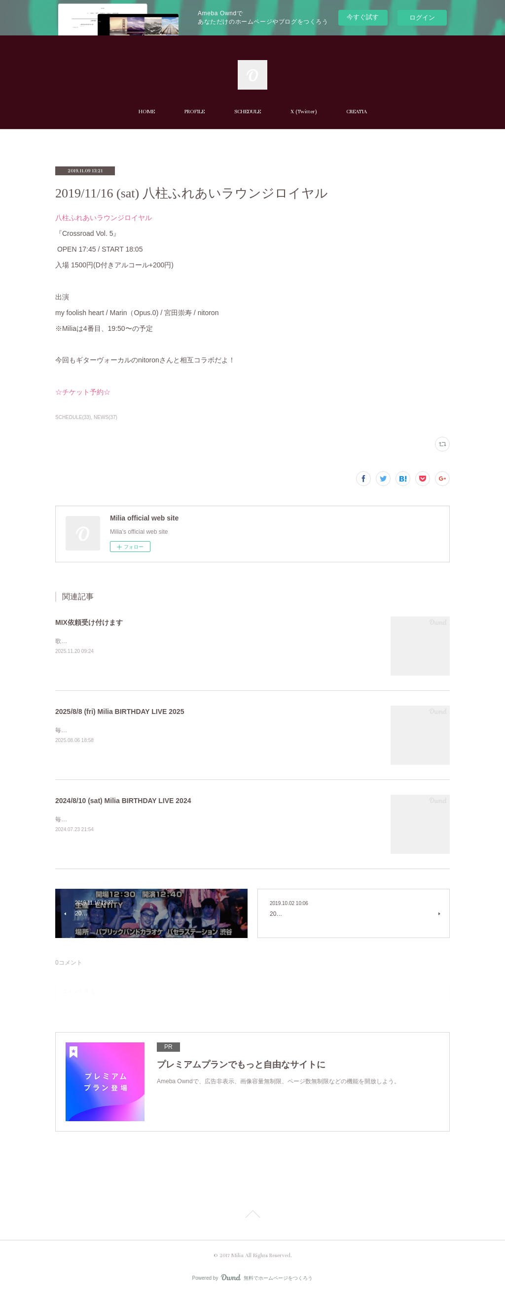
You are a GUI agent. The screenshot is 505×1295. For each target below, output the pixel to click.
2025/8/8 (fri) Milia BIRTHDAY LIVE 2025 (119, 711)
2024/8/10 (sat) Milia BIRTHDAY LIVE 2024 (123, 801)
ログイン (422, 17)
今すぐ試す (363, 17)
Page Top (252, 1215)
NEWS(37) (105, 417)
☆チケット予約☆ (82, 392)
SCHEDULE (247, 111)
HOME (147, 111)
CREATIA (356, 111)
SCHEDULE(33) (73, 417)
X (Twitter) (303, 111)
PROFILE (194, 111)
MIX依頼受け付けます (89, 622)
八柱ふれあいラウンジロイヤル (103, 218)
